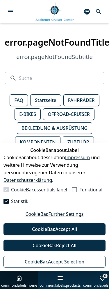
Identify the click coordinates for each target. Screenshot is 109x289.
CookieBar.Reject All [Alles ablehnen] (54, 245)
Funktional (90, 189)
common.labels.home (19, 281)
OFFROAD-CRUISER (69, 114)
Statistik (19, 201)
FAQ (18, 100)
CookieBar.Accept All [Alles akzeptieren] (54, 229)
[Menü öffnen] (10, 11)
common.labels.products (60, 281)
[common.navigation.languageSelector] (87, 11)
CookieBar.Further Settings (54, 214)
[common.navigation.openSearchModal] (98, 11)
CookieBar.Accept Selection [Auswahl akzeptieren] (55, 262)
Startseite (45, 100)
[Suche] (59, 78)
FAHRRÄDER (81, 100)
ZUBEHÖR (78, 142)
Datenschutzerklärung (27, 180)
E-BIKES (27, 114)
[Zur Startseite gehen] (54, 11)
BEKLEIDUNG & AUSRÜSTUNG (54, 128)
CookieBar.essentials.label (39, 189)
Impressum (77, 157)
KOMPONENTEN (38, 142)
